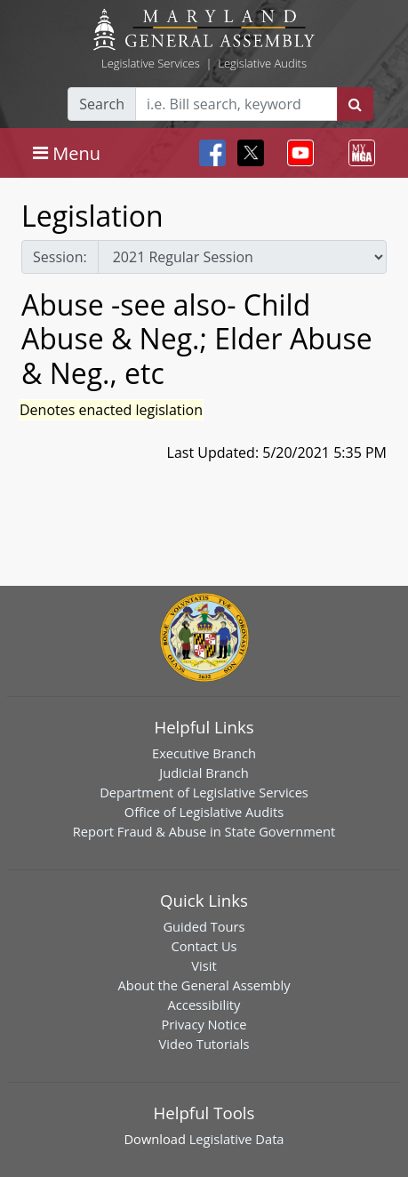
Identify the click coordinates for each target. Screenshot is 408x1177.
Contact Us (203, 946)
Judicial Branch (204, 772)
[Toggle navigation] (66, 153)
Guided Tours (203, 926)
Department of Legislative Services (204, 792)
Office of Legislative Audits (204, 812)
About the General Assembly (203, 985)
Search (101, 104)
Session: (60, 257)
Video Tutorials (204, 1044)
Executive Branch (204, 753)
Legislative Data (236, 1139)
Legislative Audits (262, 63)
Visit (203, 965)
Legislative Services (150, 63)
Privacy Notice (203, 1024)
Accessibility (204, 1004)
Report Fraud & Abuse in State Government (204, 831)
